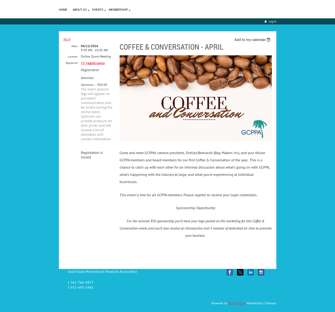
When (74, 46)
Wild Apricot (237, 303)
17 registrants (93, 63)
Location (72, 56)
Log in (272, 21)
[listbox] (253, 40)
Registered (71, 63)
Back (66, 39)
